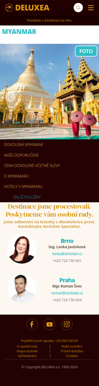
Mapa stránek (27, 351)
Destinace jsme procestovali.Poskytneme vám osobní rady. (49, 210)
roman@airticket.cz (67, 292)
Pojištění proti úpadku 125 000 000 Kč (49, 340)
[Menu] (90, 7)
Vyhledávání (27, 355)
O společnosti (27, 346)
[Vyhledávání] (78, 7)
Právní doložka (72, 351)
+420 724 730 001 (67, 260)
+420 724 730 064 (67, 299)
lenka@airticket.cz (67, 253)
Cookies (72, 355)
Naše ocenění (72, 346)
